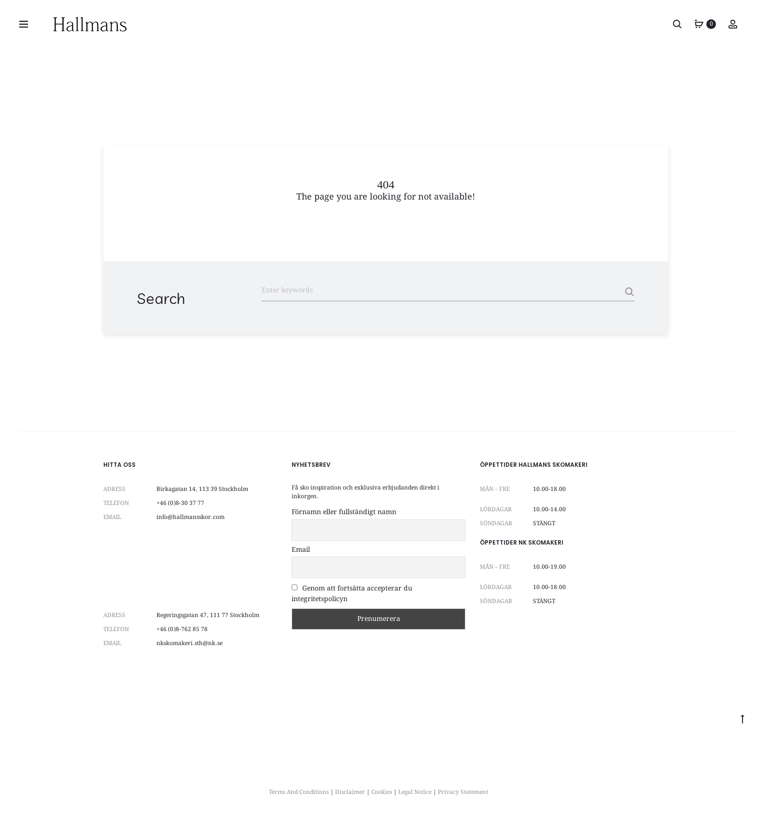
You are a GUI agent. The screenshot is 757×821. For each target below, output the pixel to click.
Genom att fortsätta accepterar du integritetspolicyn (352, 594)
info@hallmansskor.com (190, 517)
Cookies (381, 792)
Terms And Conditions (299, 792)
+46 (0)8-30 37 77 (180, 503)
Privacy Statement (463, 792)
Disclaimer (350, 792)
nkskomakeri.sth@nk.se (189, 643)
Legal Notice (415, 792)
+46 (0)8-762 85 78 (182, 629)
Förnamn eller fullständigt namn (344, 512)
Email (301, 550)
